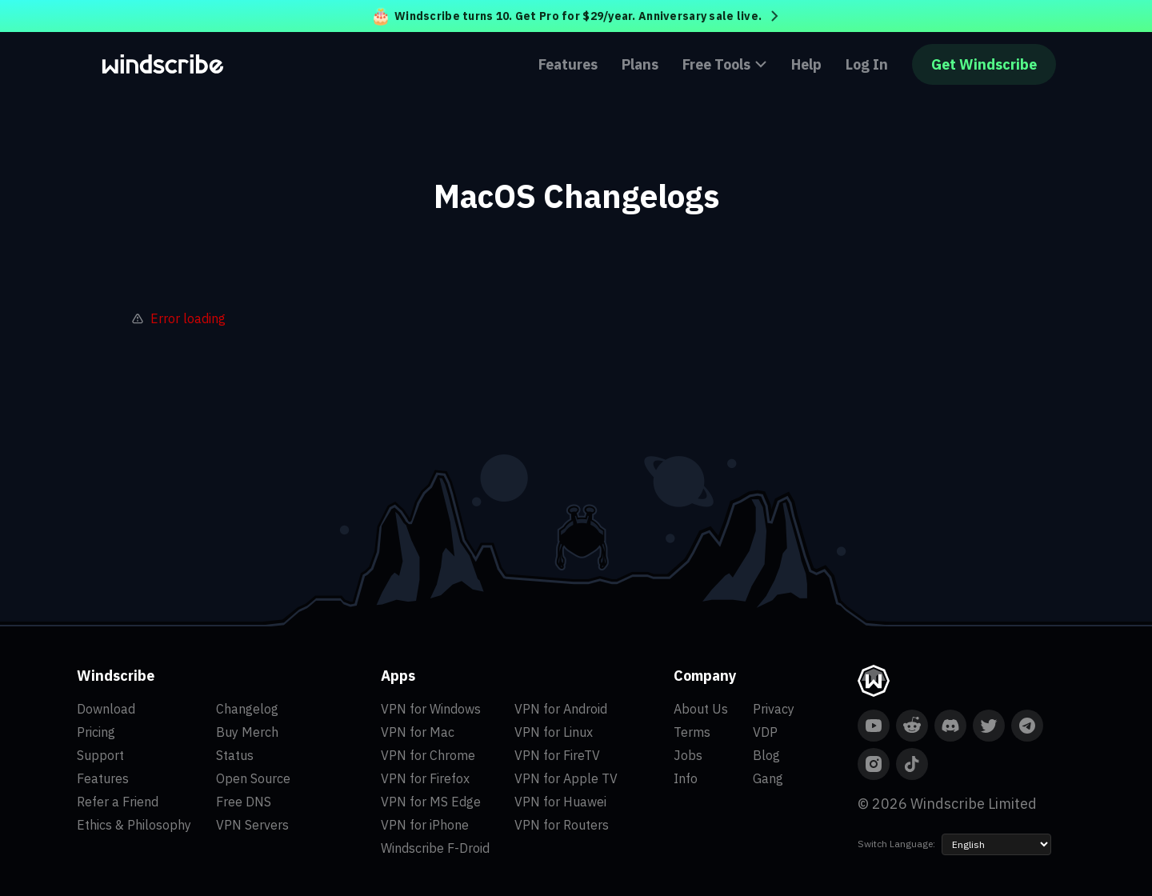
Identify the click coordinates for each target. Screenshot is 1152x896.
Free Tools (724, 64)
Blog (766, 755)
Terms (692, 732)
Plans (640, 64)
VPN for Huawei (560, 802)
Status (235, 755)
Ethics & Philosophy (134, 825)
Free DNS (243, 802)
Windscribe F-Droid (435, 848)
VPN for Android (560, 709)
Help (806, 64)
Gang (768, 778)
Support (100, 755)
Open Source (253, 778)
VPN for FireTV (557, 755)
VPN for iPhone (425, 825)
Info (686, 778)
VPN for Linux (553, 732)
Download (106, 709)
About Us (701, 709)
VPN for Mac (417, 732)
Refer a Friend (117, 802)
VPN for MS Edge (431, 802)
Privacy (773, 709)
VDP (765, 732)
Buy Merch (247, 732)
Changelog (247, 709)
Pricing (96, 732)
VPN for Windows (431, 709)
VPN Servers (252, 825)
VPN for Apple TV (566, 778)
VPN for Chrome (428, 755)
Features (568, 64)
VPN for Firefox (425, 778)
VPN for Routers (561, 825)
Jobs (688, 755)
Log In (867, 64)
